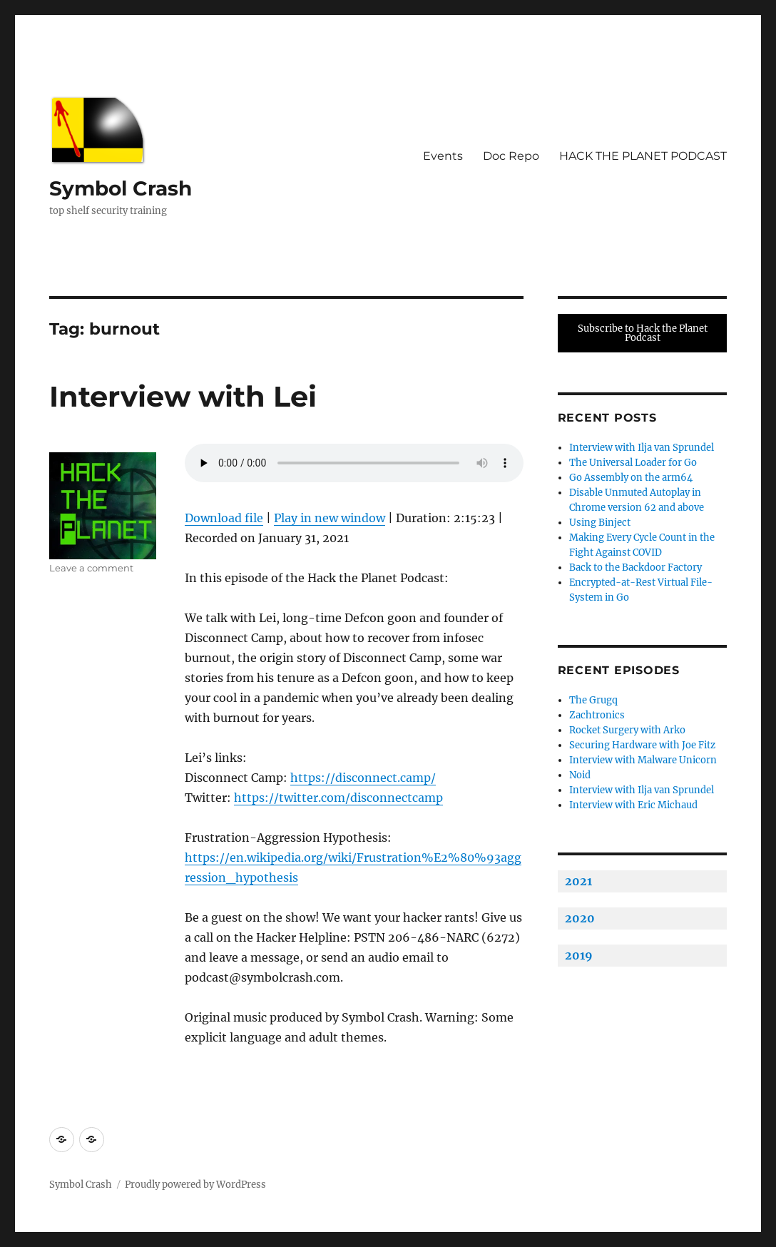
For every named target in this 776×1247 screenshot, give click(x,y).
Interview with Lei (183, 396)
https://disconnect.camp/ (363, 777)
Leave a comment (91, 568)
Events (443, 156)
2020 (580, 918)
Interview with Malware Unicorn (643, 760)
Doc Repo (511, 156)
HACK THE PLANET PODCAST (643, 156)
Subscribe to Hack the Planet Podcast (643, 333)
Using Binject (599, 522)
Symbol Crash (120, 188)
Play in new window (329, 518)
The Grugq (593, 700)
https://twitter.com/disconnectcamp (338, 797)
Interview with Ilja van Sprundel (641, 448)
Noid (580, 775)
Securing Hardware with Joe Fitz (642, 745)
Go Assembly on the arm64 (631, 478)
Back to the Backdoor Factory (635, 567)
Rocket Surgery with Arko (627, 730)
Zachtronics (597, 715)
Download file (224, 518)
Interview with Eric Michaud (633, 805)
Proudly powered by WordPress (195, 1185)
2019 (579, 955)
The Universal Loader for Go (633, 463)
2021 (578, 881)
